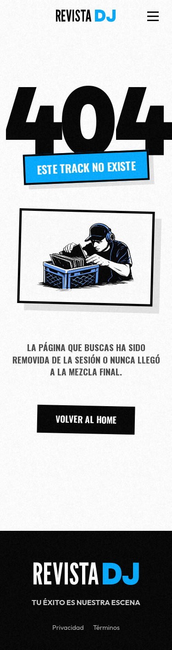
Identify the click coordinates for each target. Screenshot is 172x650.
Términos (106, 627)
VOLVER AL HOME (86, 419)
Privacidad (68, 627)
